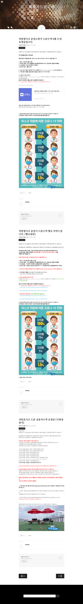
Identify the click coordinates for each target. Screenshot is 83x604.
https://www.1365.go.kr (34, 76)
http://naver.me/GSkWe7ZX (39, 299)
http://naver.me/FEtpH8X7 (26, 85)
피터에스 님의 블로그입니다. (26, 216)
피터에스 (27, 202)
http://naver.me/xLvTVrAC (39, 295)
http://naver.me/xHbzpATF (40, 287)
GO (57, 596)
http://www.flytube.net (47, 70)
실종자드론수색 (25, 214)
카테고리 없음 (22, 45)
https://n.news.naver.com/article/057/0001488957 (33, 459)
